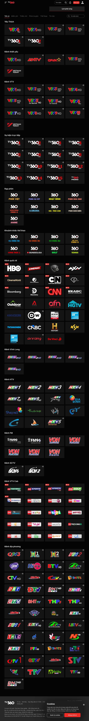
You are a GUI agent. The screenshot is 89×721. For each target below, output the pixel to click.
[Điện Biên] (34, 589)
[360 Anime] (14, 220)
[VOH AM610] (54, 440)
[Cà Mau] (14, 578)
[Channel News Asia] (34, 303)
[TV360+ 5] (14, 154)
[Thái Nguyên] (14, 672)
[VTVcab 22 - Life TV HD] (34, 536)
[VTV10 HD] (75, 113)
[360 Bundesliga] (34, 250)
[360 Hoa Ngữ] (75, 196)
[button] (7, 16)
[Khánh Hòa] (75, 613)
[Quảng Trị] (34, 660)
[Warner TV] (54, 268)
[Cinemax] (34, 268)
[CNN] (54, 292)
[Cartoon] (54, 280)
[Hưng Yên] (54, 613)
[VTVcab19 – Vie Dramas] (14, 512)
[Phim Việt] (14, 196)
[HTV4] (75, 387)
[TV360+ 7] (54, 154)
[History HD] (54, 327)
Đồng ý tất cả (72, 715)
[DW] (34, 315)
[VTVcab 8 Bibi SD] (34, 512)
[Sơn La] (75, 660)
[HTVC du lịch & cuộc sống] (34, 422)
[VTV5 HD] (75, 59)
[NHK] (54, 315)
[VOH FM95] (34, 452)
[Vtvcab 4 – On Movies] (75, 512)
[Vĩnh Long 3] (54, 357)
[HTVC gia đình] (75, 399)
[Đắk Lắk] (14, 589)
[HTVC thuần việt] (34, 410)
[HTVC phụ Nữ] (14, 410)
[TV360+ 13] (14, 178)
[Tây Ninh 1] (34, 636)
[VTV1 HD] (34, 29)
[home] (11, 2)
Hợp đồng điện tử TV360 (34, 702)
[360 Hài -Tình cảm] (54, 208)
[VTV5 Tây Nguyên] (34, 101)
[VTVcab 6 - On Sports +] (14, 500)
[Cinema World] (14, 280)
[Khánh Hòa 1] (14, 648)
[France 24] (75, 315)
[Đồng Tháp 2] (54, 672)
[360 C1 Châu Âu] (14, 238)
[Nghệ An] (54, 636)
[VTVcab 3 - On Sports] (34, 489)
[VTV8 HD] (34, 113)
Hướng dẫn (20, 703)
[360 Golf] (54, 250)
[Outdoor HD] (14, 303)
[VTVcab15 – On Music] (54, 524)
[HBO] (14, 268)
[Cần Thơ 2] (14, 613)
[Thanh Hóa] (34, 672)
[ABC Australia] (75, 292)
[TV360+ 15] (54, 178)
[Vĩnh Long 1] (14, 357)
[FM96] (34, 440)
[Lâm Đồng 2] (75, 566)
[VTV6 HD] (14, 29)
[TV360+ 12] (75, 166)
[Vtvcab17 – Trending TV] (75, 524)
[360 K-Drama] (34, 208)
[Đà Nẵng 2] (54, 648)
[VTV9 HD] (54, 113)
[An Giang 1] (14, 625)
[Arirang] (34, 339)
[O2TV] (75, 536)
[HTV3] (54, 387)
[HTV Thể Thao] (54, 399)
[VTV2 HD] (75, 29)
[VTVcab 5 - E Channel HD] (14, 524)
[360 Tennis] (75, 250)
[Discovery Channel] (34, 292)
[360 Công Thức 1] (14, 250)
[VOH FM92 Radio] (54, 452)
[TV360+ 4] (75, 143)
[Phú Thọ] (34, 648)
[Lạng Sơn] (75, 625)
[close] (86, 5)
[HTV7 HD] (14, 399)
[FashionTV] (75, 280)
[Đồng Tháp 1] (75, 589)
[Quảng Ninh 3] (14, 554)
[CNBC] (34, 327)
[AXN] (75, 268)
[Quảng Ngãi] (75, 648)
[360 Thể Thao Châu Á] (75, 238)
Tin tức (19, 702)
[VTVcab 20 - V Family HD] (14, 536)
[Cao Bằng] (54, 578)
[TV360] (75, 178)
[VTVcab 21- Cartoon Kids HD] (54, 512)
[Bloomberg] (14, 292)
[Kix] (75, 327)
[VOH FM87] (14, 452)
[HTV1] (14, 387)
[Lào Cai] (14, 636)
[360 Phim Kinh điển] (75, 208)
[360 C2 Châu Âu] (34, 238)
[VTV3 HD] (54, 29)
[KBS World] (14, 315)
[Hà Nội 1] (34, 554)
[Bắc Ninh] (54, 566)
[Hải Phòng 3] (54, 601)
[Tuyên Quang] (75, 672)
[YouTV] (14, 566)
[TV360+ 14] (34, 178)
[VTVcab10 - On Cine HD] (75, 500)
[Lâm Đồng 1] (54, 625)
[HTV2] (34, 387)
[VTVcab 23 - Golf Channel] (75, 489)
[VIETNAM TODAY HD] (14, 71)
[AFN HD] (54, 303)
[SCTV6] (14, 470)
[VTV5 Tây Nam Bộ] (54, 101)
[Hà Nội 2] (54, 554)
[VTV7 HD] (14, 113)
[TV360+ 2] (34, 41)
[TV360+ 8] (75, 154)
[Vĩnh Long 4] (75, 357)
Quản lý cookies (55, 715)
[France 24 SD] (14, 339)
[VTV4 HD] (75, 89)
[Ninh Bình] (75, 636)
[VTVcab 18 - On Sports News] (54, 489)
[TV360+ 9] (14, 166)
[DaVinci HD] (54, 339)
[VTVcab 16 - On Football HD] (14, 489)
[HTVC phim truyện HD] (54, 410)
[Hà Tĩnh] (34, 601)
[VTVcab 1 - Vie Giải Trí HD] (34, 500)
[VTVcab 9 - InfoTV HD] (54, 536)
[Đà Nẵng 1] (75, 578)
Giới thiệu (24, 702)
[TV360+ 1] (14, 41)
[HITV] (34, 566)
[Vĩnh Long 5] (14, 369)
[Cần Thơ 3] (54, 660)
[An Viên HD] (54, 422)
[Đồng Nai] (14, 683)
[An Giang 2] (75, 554)
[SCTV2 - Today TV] (34, 470)
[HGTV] (75, 303)
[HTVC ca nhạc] (75, 410)
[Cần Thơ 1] (34, 578)
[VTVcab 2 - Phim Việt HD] (54, 500)
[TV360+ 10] (34, 166)
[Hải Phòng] (75, 601)
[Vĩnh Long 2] (34, 357)
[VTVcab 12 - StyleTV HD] (34, 524)
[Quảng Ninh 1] (14, 660)
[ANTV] (34, 59)
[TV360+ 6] (34, 154)
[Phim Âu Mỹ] (34, 196)
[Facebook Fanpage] (84, 704)
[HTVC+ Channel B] (14, 422)
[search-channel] (69, 16)
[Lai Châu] (34, 625)
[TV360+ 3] (54, 143)
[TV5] (14, 327)
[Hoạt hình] (54, 196)
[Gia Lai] (14, 601)
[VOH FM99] (75, 440)
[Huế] (34, 613)
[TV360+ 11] (54, 166)
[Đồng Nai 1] (54, 589)
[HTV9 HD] (34, 399)
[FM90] (14, 440)
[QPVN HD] (54, 59)
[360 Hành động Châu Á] (14, 208)
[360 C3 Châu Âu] (54, 238)
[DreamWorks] (34, 280)
